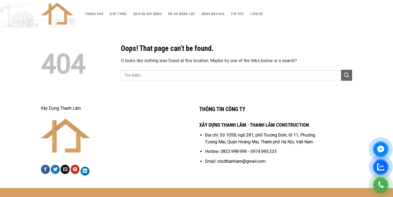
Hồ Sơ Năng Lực (181, 14)
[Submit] (346, 75)
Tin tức (237, 14)
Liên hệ (256, 14)
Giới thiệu (118, 14)
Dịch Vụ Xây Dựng (147, 14)
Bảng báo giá (213, 14)
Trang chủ (94, 14)
